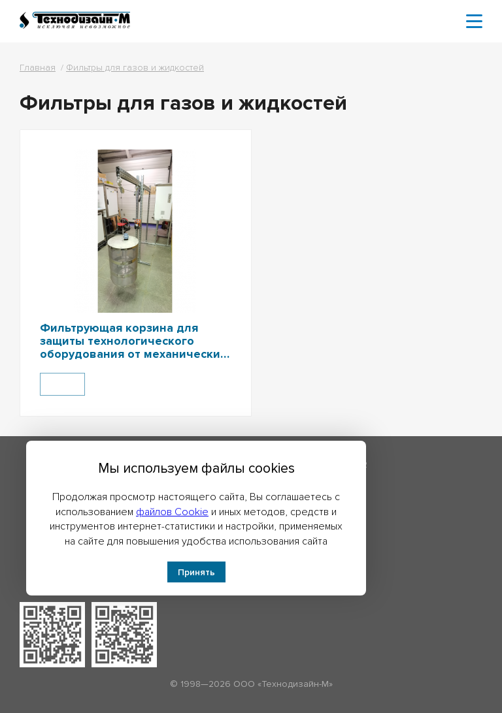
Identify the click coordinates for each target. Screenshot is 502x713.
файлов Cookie (172, 511)
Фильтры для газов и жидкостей (135, 67)
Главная (38, 67)
